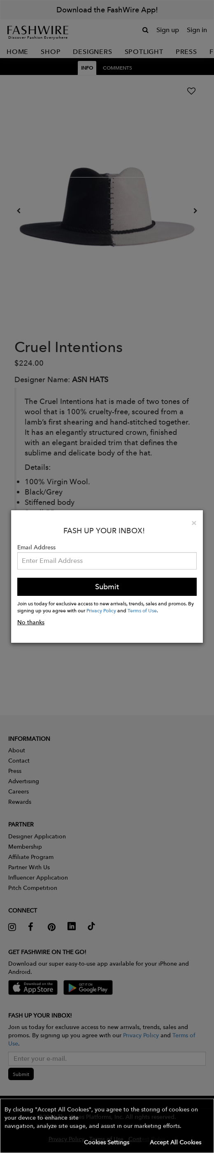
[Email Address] (107, 560)
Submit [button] (107, 586)
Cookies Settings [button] (106, 1142)
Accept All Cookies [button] (175, 1142)
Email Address (36, 547)
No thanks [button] (30, 622)
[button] (107, 1126)
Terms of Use (142, 610)
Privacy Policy (101, 610)
